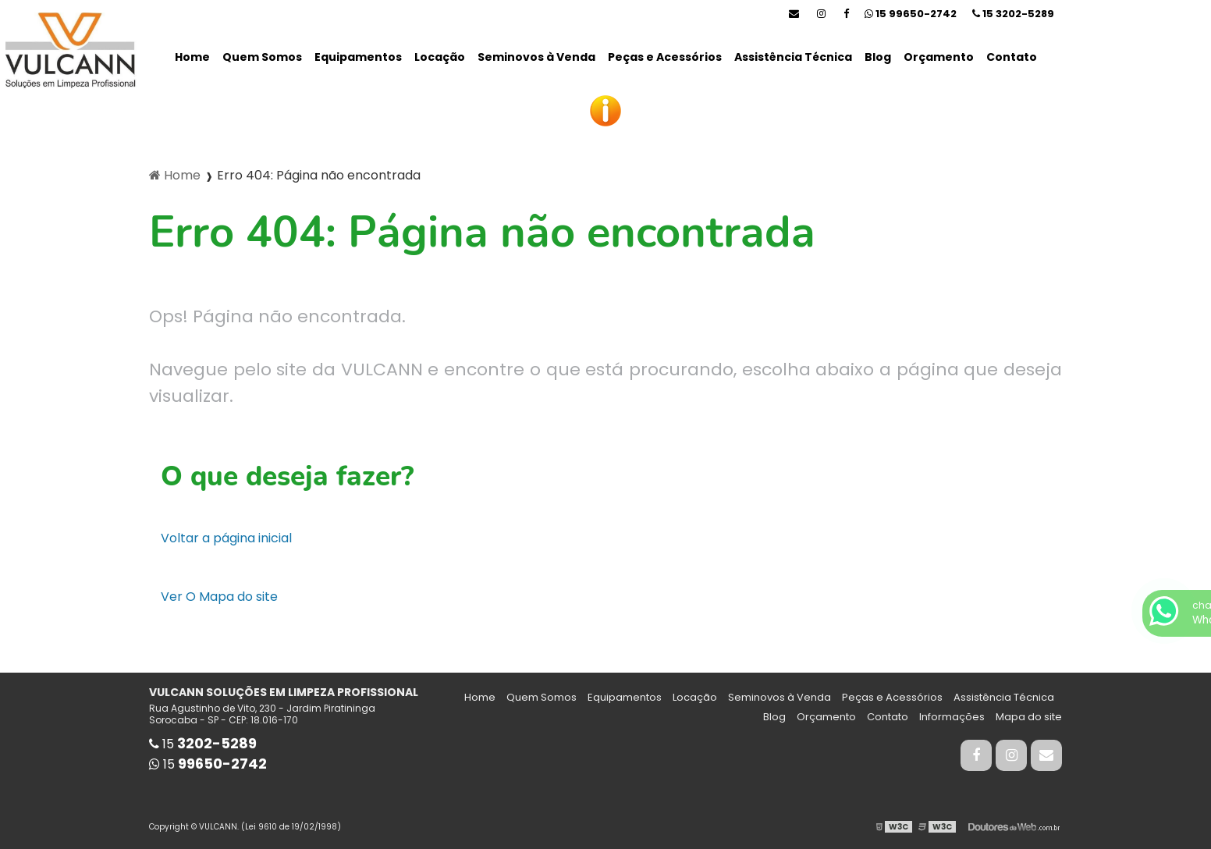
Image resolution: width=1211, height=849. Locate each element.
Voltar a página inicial (226, 538)
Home (192, 57)
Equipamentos (358, 57)
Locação (439, 57)
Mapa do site (1029, 716)
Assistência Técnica (793, 57)
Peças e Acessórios (665, 57)
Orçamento (939, 57)
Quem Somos (262, 57)
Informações (952, 716)
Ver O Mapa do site (219, 597)
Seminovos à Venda (536, 57)
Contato (1011, 57)
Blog (878, 57)
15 (1013, 13)
